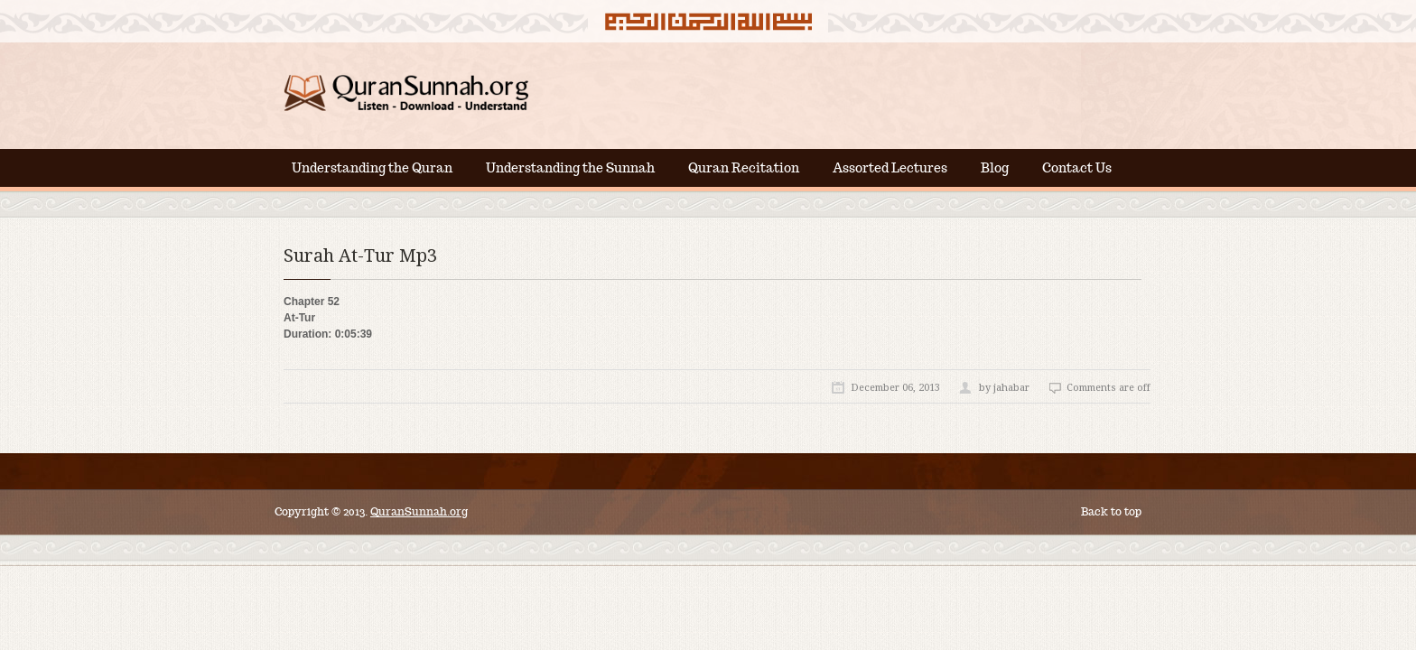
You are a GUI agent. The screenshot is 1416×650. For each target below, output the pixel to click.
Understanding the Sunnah (570, 168)
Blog (995, 168)
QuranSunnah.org (419, 511)
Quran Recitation (743, 168)
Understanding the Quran (372, 168)
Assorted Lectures (890, 168)
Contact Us (1077, 168)
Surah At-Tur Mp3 (360, 255)
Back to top (1111, 511)
